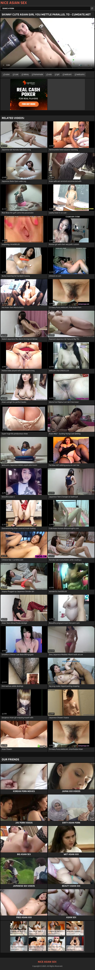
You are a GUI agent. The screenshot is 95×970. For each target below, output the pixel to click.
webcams (80, 74)
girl (58, 74)
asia (50, 74)
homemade (38, 74)
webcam (68, 74)
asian (7, 74)
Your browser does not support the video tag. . (47, 44)
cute (16, 74)
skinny (26, 74)
